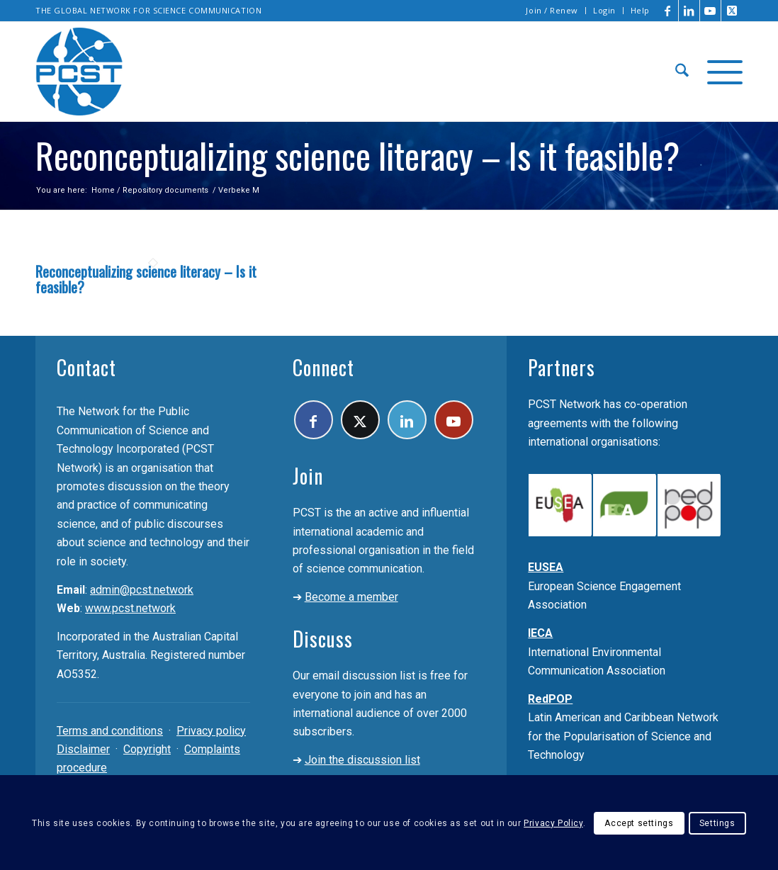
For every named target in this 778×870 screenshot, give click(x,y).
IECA (540, 633)
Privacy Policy (553, 823)
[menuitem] (552, 10)
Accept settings (638, 823)
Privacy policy (211, 731)
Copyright (147, 749)
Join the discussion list (362, 760)
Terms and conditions (110, 731)
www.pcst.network (130, 608)
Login (604, 10)
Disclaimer (83, 749)
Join (308, 475)
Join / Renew (552, 10)
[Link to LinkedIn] (689, 10)
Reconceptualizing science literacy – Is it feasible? (145, 279)
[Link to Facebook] (668, 10)
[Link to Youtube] (710, 10)
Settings (717, 823)
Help (640, 10)
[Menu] (720, 71)
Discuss (323, 638)
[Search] (682, 71)
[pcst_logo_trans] (79, 71)
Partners (561, 367)
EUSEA (545, 567)
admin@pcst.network (141, 590)
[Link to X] (732, 10)
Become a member (351, 597)
